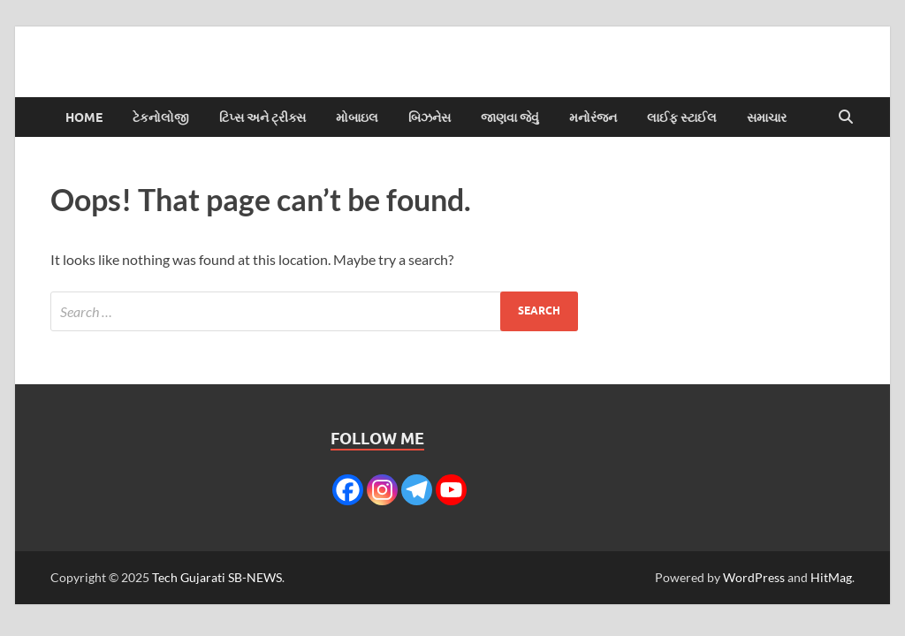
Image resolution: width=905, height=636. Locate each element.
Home (84, 117)
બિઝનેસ (429, 117)
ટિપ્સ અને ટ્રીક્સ (262, 117)
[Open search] (846, 117)
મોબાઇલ (357, 117)
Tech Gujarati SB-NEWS (217, 577)
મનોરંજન (593, 117)
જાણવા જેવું (510, 117)
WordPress (754, 577)
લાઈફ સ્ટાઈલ (682, 117)
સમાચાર (767, 117)
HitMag (831, 577)
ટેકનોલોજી (161, 117)
